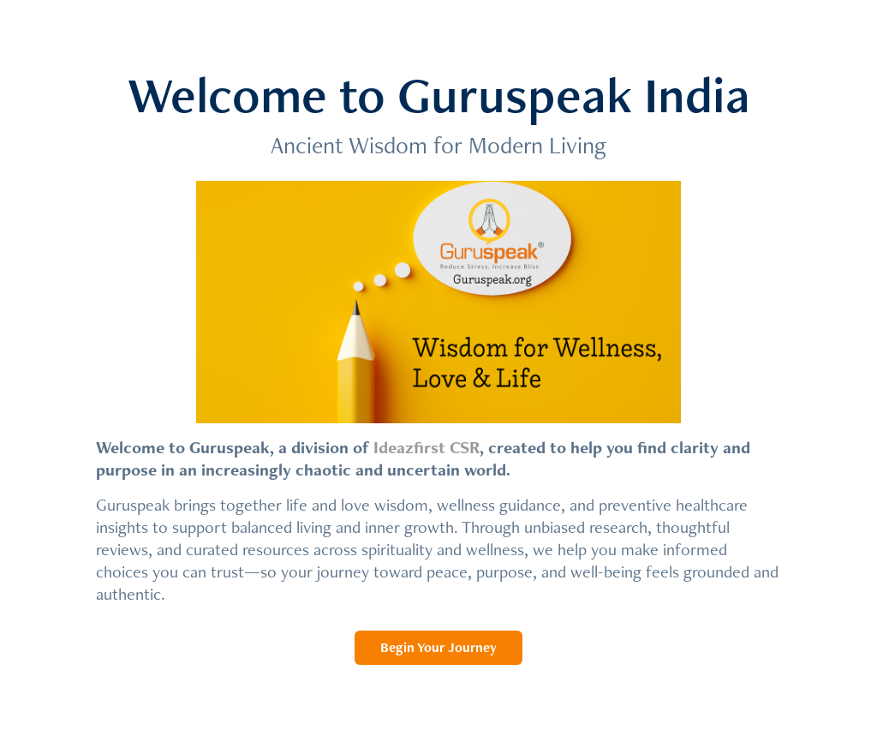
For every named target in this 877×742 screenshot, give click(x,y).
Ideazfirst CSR (426, 447)
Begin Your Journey (438, 647)
